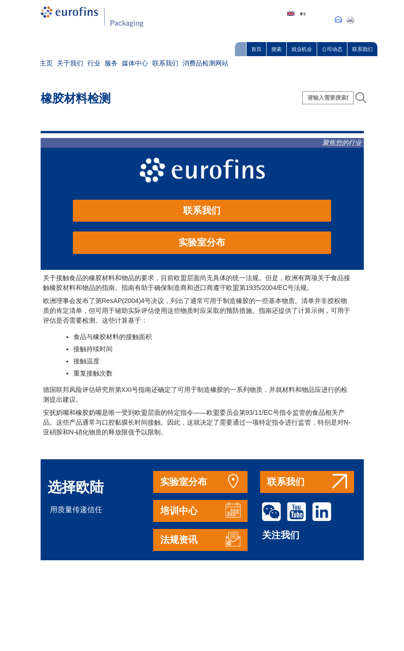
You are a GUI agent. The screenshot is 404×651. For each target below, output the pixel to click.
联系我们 (362, 49)
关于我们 (70, 63)
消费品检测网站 (205, 63)
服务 (111, 63)
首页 (256, 49)
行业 (93, 63)
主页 (46, 63)
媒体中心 (135, 63)
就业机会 (301, 49)
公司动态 (332, 49)
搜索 (276, 49)
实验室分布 (201, 242)
